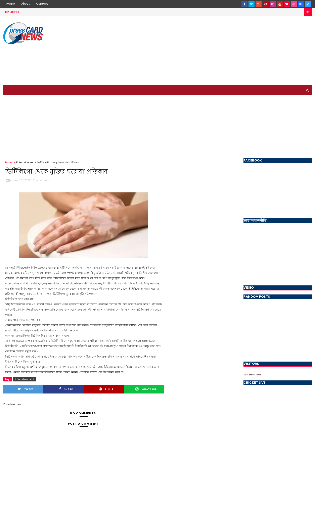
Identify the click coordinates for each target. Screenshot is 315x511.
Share (66, 389)
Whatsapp (146, 389)
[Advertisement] (238, 51)
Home (10, 4)
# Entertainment (24, 379)
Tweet (26, 389)
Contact (42, 4)
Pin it (106, 389)
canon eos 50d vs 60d (252, 375)
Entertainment (25, 162)
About (25, 4)
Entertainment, (41, 180)
